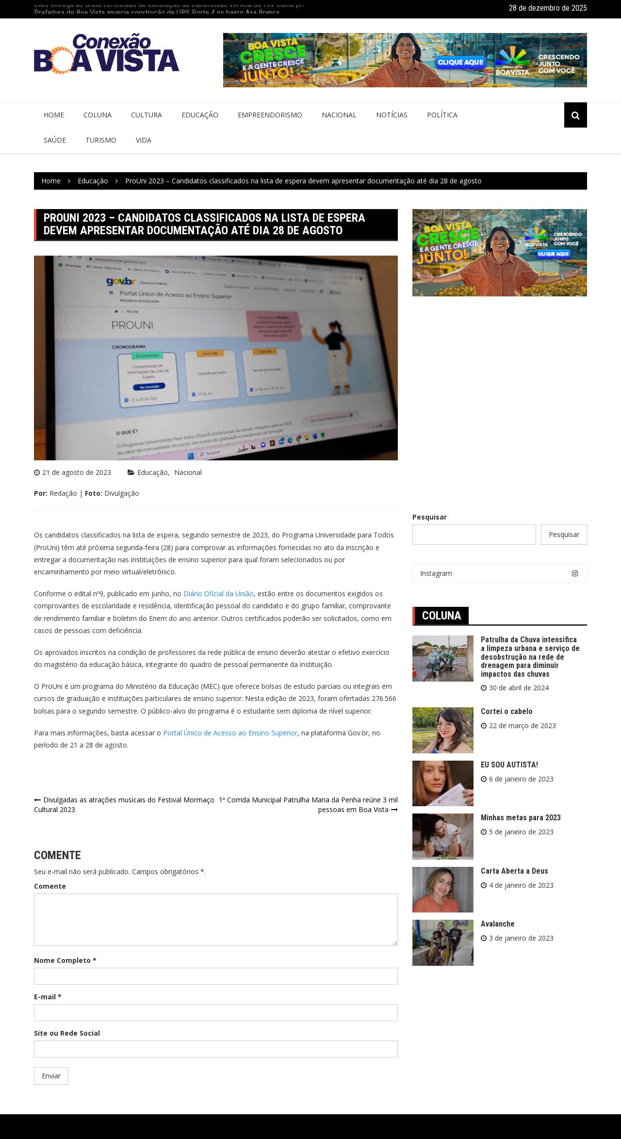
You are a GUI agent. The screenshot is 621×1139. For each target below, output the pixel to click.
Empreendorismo (270, 114)
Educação (199, 114)
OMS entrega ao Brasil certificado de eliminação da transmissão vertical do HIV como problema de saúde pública (205, 8)
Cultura (146, 114)
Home (54, 114)
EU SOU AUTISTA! (509, 764)
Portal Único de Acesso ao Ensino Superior (230, 732)
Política (442, 114)
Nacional (339, 114)
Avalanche (498, 923)
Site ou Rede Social (67, 1033)
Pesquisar (429, 516)
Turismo (100, 140)
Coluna (97, 114)
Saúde (55, 140)
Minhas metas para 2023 (521, 817)
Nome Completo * (65, 960)
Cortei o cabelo (507, 711)
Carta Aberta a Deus (514, 871)
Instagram (502, 573)
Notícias (392, 114)
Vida (143, 140)
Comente (50, 886)
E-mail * (48, 996)
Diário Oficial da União (218, 593)
